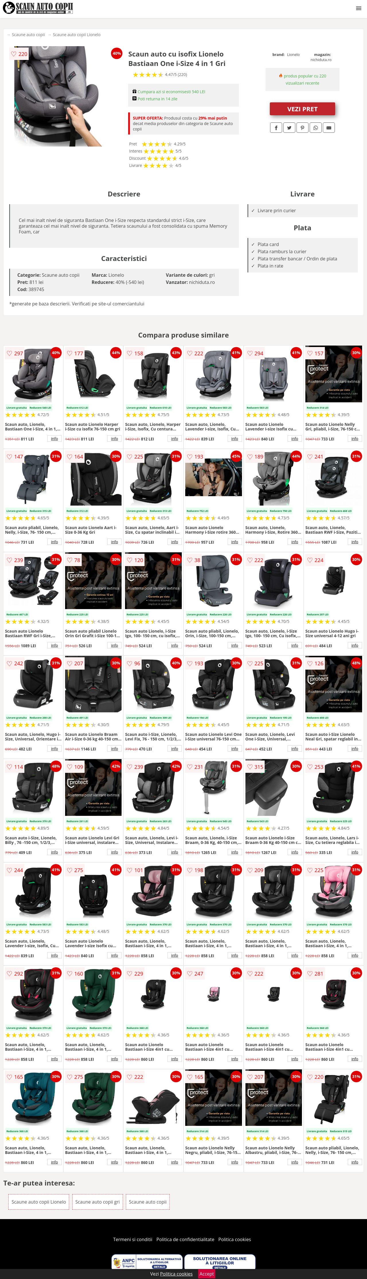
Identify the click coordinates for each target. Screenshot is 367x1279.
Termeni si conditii (133, 1239)
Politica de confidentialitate (185, 1239)
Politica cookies (234, 1239)
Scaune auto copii (28, 34)
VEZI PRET (302, 108)
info (54, 438)
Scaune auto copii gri (97, 1202)
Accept (207, 1274)
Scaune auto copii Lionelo (76, 34)
